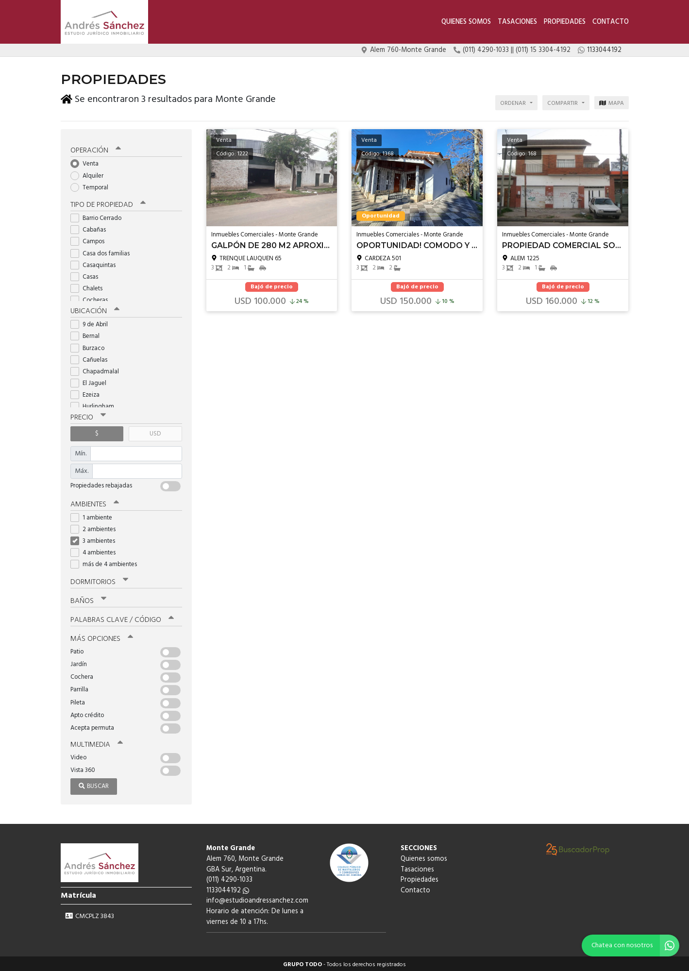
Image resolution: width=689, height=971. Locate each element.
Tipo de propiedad (108, 203)
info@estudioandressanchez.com (257, 898)
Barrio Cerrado (99, 216)
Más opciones (101, 637)
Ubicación (94, 309)
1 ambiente (94, 515)
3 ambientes (95, 539)
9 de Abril (92, 322)
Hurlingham (95, 405)
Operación (95, 149)
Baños (88, 599)
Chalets (89, 286)
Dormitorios (99, 580)
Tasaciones (517, 22)
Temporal (92, 185)
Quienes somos (466, 22)
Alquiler (90, 174)
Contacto (610, 22)
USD (155, 432)
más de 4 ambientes (106, 562)
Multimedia (96, 743)
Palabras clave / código (122, 618)
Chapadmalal (97, 369)
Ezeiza (88, 393)
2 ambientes (96, 527)
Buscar (94, 784)
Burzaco (90, 346)
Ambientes (94, 502)
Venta (87, 162)
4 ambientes (96, 550)
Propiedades (565, 22)
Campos (90, 240)
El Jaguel (91, 381)
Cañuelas (92, 358)
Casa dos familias (103, 251)
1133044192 (227, 888)
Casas (87, 275)
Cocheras (92, 298)
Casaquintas (96, 263)
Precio (88, 415)
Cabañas (91, 228)
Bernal (88, 334)
